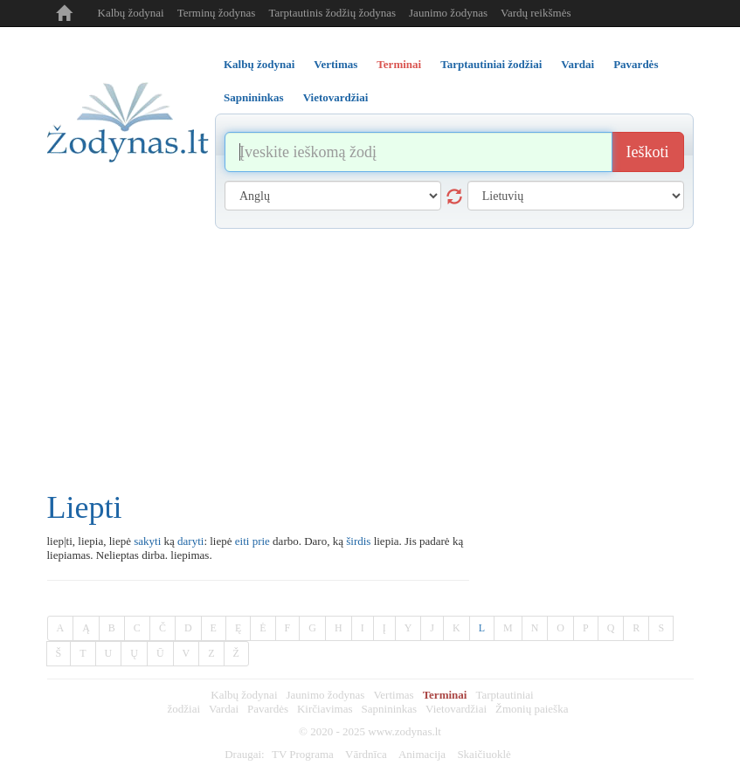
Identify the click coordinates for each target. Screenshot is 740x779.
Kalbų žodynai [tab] (259, 64)
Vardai (224, 708)
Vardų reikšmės (536, 12)
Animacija (422, 754)
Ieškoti (647, 152)
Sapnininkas (390, 708)
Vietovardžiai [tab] (336, 97)
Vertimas (393, 694)
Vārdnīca (366, 754)
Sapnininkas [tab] (254, 97)
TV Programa (303, 754)
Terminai (445, 694)
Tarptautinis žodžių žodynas (332, 12)
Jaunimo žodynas (448, 12)
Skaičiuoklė (483, 754)
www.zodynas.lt (404, 731)
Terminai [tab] (399, 64)
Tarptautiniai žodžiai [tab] (491, 64)
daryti (190, 541)
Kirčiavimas (325, 708)
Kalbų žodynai (131, 12)
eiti (242, 541)
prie (261, 541)
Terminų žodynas (216, 12)
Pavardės (267, 708)
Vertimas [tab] (335, 64)
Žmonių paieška (531, 708)
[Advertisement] (370, 360)
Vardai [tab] (577, 64)
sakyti (147, 541)
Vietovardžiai (456, 708)
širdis (358, 541)
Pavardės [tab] (635, 64)
